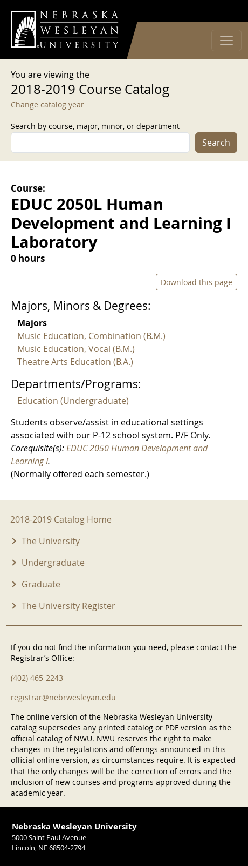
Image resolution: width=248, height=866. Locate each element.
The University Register (68, 606)
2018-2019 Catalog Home (61, 519)
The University (51, 541)
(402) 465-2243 (37, 678)
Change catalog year (47, 104)
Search (216, 142)
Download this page (196, 282)
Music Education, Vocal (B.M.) (76, 349)
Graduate (41, 584)
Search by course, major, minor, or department (95, 126)
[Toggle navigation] (226, 40)
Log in (223, 11)
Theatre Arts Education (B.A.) (75, 362)
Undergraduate (53, 563)
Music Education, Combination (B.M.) (91, 336)
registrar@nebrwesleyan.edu (63, 697)
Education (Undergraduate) (73, 401)
